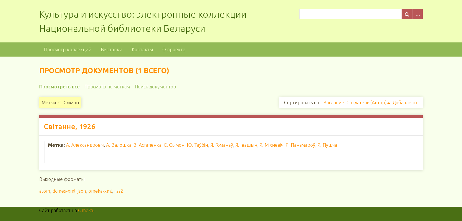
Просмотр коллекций (67, 49)
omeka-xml (100, 191)
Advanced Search (417, 14)
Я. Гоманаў (221, 145)
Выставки (111, 49)
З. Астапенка (147, 145)
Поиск (407, 14)
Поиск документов (155, 86)
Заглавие (334, 102)
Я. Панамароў (300, 145)
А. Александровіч (85, 145)
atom (44, 191)
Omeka (85, 210)
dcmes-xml (63, 191)
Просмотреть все (59, 86)
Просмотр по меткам (107, 86)
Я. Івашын (246, 145)
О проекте (173, 49)
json (82, 191)
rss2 (118, 191)
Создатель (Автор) (366, 102)
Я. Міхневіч (271, 145)
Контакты (142, 49)
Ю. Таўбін (197, 145)
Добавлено (404, 102)
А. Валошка (118, 145)
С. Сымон (174, 145)
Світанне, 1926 (69, 127)
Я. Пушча (327, 145)
